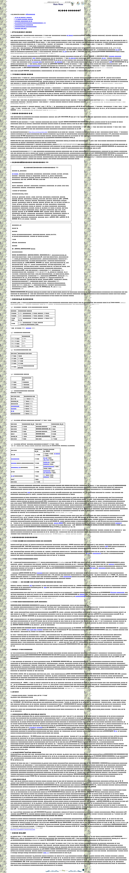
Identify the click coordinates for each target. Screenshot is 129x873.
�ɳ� (45, 458)
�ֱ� (110, 62)
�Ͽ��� (70, 35)
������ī (15, 406)
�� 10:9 (46, 852)
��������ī (80, 596)
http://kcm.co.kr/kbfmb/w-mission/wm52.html (23, 829)
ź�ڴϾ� (46, 459)
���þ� (46, 462)
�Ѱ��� (15, 174)
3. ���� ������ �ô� (23, 21)
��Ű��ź (33, 629)
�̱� (34, 58)
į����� (101, 568)
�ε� (28, 629)
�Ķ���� (58, 62)
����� (118, 56)
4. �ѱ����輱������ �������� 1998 (30, 23)
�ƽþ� (117, 49)
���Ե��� (58, 523)
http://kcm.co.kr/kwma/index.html (38, 132)
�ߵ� (12, 411)
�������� (48, 466)
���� (111, 56)
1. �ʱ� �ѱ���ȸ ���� (23, 17)
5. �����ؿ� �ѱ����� (23, 25)
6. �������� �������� (25, 26)
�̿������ (30, 14)
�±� (64, 51)
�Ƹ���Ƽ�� (37, 62)
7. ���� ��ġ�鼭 (20, 28)
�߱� (106, 546)
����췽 (118, 523)
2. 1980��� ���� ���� (23, 19)
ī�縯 (30, 585)
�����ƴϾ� (16, 467)
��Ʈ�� (92, 568)
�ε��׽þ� (72, 58)
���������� (34, 65)
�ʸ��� (57, 453)
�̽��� (46, 477)
